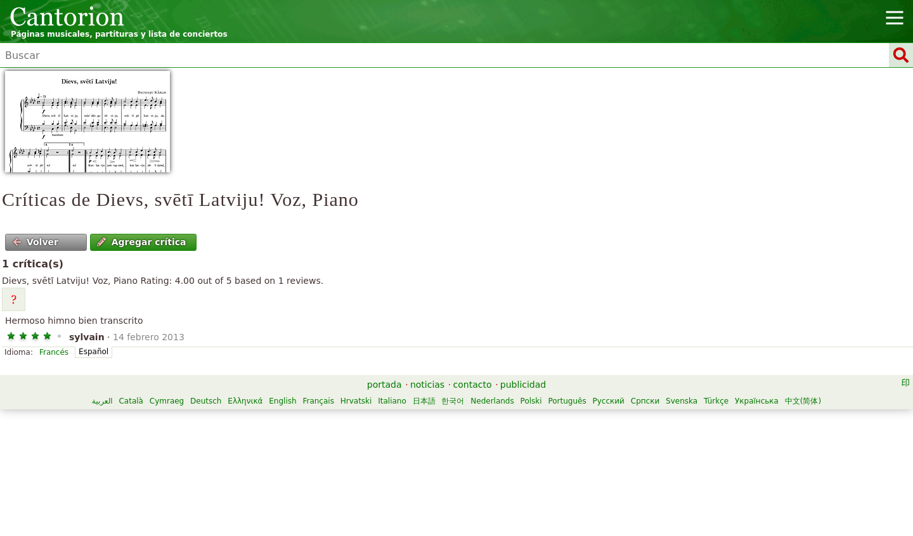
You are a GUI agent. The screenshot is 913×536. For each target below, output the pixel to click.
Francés (53, 352)
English (282, 401)
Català (131, 401)
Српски (645, 401)
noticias (427, 385)
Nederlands (492, 401)
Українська (757, 401)
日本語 (424, 401)
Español (93, 351)
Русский (609, 401)
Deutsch (205, 401)
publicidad (523, 385)
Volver (35, 242)
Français (317, 401)
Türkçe (716, 401)
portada (384, 385)
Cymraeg (167, 401)
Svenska (681, 401)
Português (567, 401)
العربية (102, 401)
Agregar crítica (141, 242)
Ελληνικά (245, 401)
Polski (531, 401)
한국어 (452, 401)
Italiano (392, 401)
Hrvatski (356, 401)
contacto (472, 385)
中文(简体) (803, 401)
